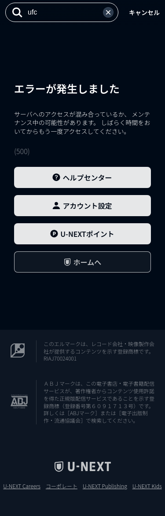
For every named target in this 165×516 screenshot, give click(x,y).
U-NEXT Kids (147, 486)
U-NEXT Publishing (105, 486)
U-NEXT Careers (21, 486)
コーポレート (61, 486)
